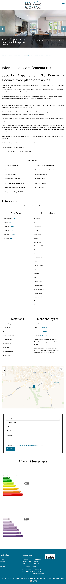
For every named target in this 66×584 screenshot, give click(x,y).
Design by (33, 581)
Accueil (4, 55)
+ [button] (4, 368)
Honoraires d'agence (37, 578)
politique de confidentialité (28, 445)
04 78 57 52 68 (37, 569)
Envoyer (10, 449)
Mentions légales (25, 578)
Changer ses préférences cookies (55, 578)
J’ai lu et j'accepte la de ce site (25, 445)
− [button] (4, 370)
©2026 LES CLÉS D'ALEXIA (10, 578)
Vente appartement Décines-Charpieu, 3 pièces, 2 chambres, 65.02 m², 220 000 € (30, 55)
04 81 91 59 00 (26, 567)
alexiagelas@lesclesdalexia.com (31, 571)
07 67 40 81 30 (26, 569)
